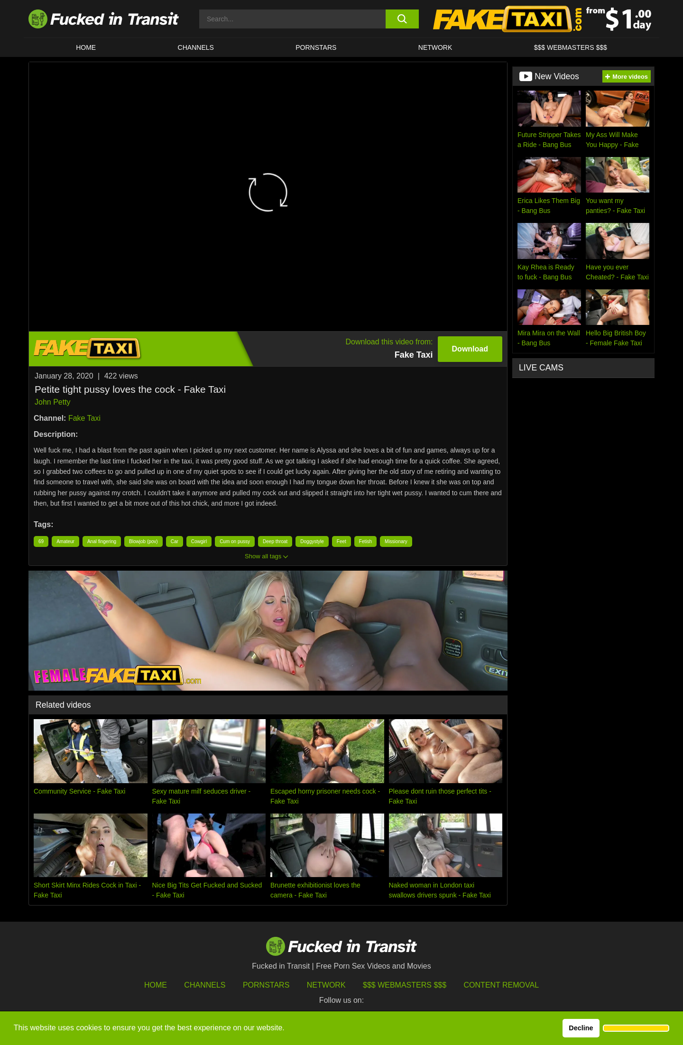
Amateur (65, 541)
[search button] (402, 18)
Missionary (396, 541)
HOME (86, 47)
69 (41, 541)
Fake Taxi (84, 418)
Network (435, 47)
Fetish (365, 541)
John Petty (53, 402)
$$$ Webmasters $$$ (404, 985)
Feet (341, 541)
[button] (636, 1028)
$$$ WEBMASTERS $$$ (570, 47)
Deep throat (275, 541)
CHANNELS (196, 47)
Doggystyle (311, 541)
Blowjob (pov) (143, 541)
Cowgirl (199, 541)
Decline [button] (581, 1028)
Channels (204, 985)
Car (174, 541)
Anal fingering (101, 541)
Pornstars (315, 47)
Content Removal (501, 985)
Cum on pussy (235, 541)
